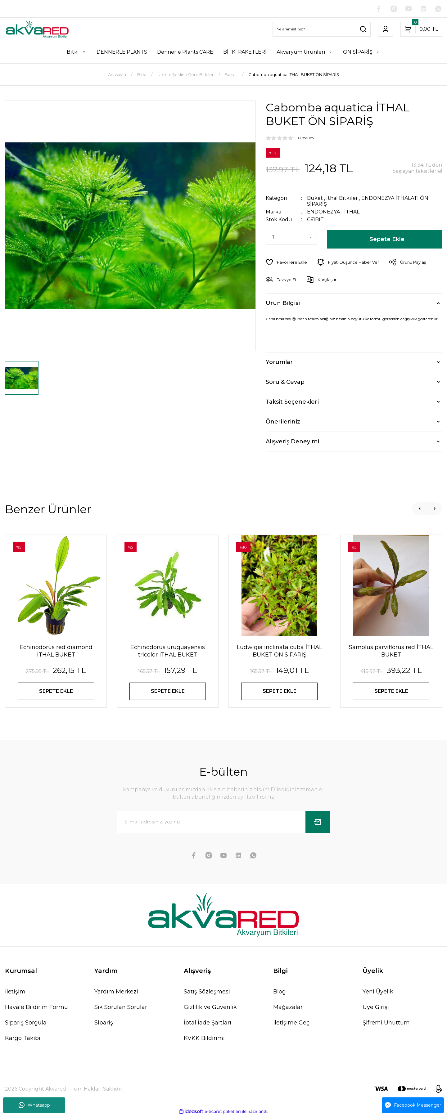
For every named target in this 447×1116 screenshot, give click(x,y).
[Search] (322, 29)
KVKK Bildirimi (204, 1038)
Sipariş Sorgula (26, 1022)
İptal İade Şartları (207, 1022)
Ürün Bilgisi (283, 303)
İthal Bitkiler (342, 198)
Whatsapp (34, 1105)
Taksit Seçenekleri (292, 401)
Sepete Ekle (386, 239)
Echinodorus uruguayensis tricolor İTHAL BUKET (167, 651)
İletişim (15, 991)
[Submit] (317, 822)
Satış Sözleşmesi (207, 991)
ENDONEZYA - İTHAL (333, 212)
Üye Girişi (376, 1007)
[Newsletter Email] (223, 822)
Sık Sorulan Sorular (120, 1007)
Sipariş (103, 1022)
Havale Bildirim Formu (36, 1007)
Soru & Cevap (285, 382)
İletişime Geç (291, 1022)
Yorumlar (279, 362)
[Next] (434, 508)
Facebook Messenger (413, 1105)
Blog (279, 991)
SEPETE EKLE (56, 691)
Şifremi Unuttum (386, 1022)
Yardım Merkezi (116, 991)
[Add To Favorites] (286, 262)
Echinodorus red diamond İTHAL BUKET (56, 651)
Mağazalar (288, 1007)
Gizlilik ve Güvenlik (210, 1007)
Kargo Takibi (22, 1038)
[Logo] (37, 29)
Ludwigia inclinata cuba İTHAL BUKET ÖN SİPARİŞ (279, 651)
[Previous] (419, 508)
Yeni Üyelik (378, 991)
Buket (315, 198)
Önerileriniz (283, 421)
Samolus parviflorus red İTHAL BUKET (391, 651)
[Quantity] (291, 237)
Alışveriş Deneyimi (292, 441)
